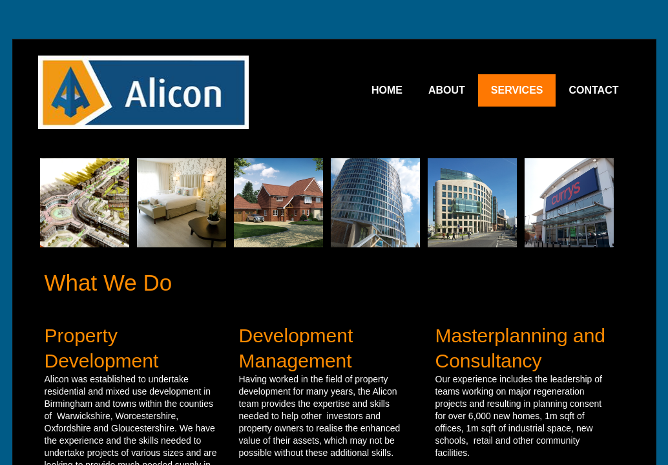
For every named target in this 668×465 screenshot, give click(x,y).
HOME (386, 90)
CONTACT (593, 90)
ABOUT (446, 90)
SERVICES (517, 90)
